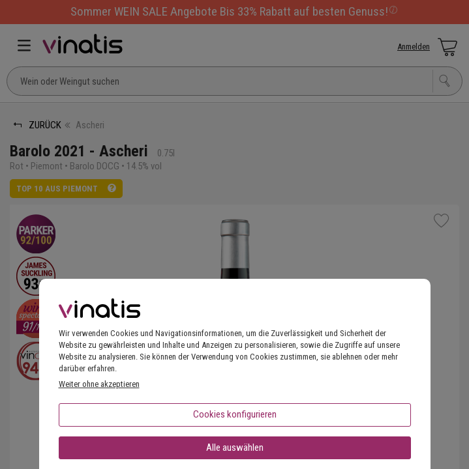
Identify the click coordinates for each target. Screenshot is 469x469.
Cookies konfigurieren (235, 414)
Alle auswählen (235, 447)
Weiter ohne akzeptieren (99, 384)
